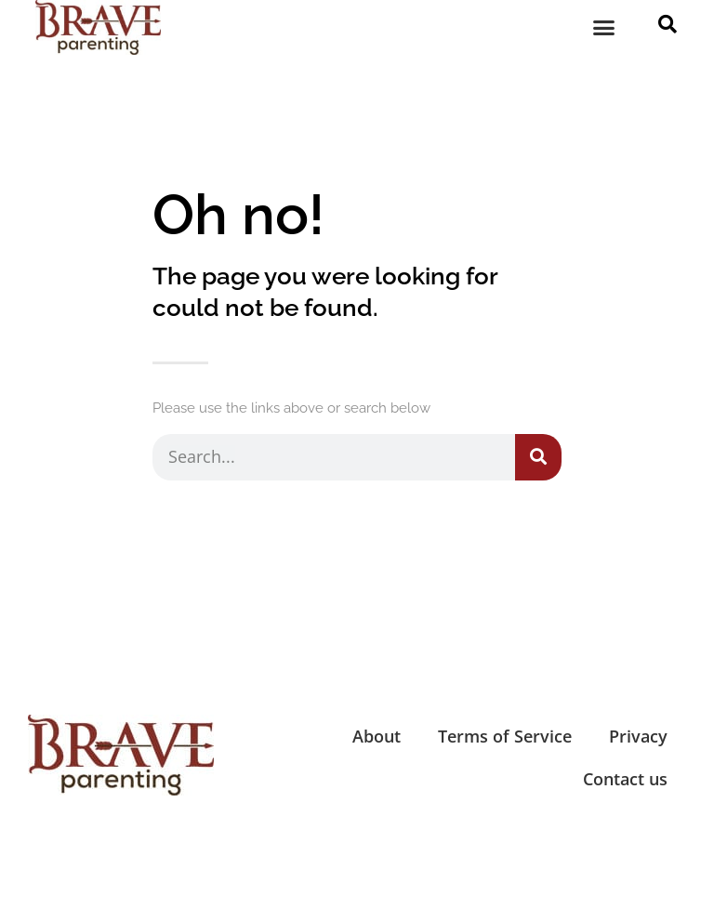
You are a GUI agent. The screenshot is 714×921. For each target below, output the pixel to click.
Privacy (638, 736)
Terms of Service (505, 736)
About (376, 736)
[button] (604, 28)
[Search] (538, 457)
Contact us (625, 779)
